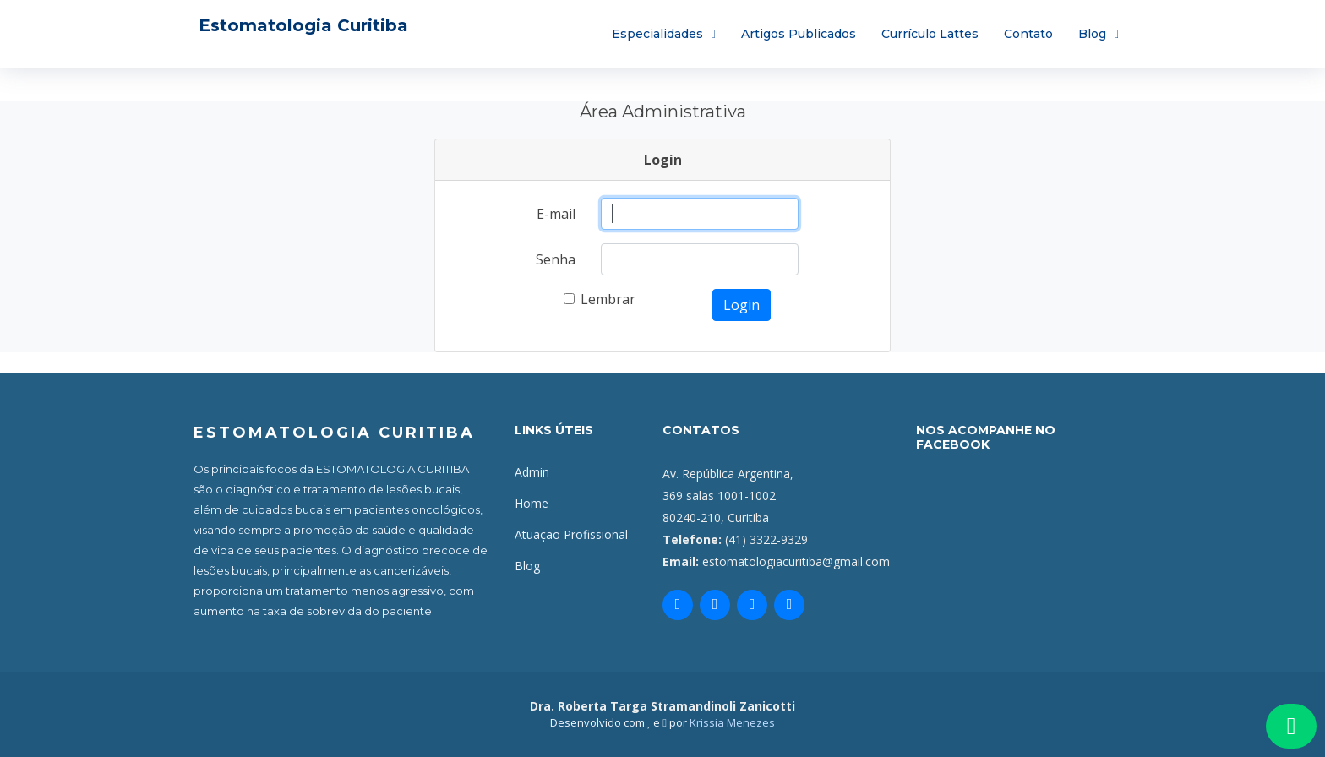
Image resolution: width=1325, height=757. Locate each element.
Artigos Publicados (798, 33)
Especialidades (657, 33)
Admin (532, 472)
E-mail (556, 213)
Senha (555, 259)
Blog (1092, 33)
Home (531, 503)
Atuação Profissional (571, 534)
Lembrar (608, 299)
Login (741, 305)
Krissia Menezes (732, 722)
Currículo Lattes (930, 33)
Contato (1028, 33)
